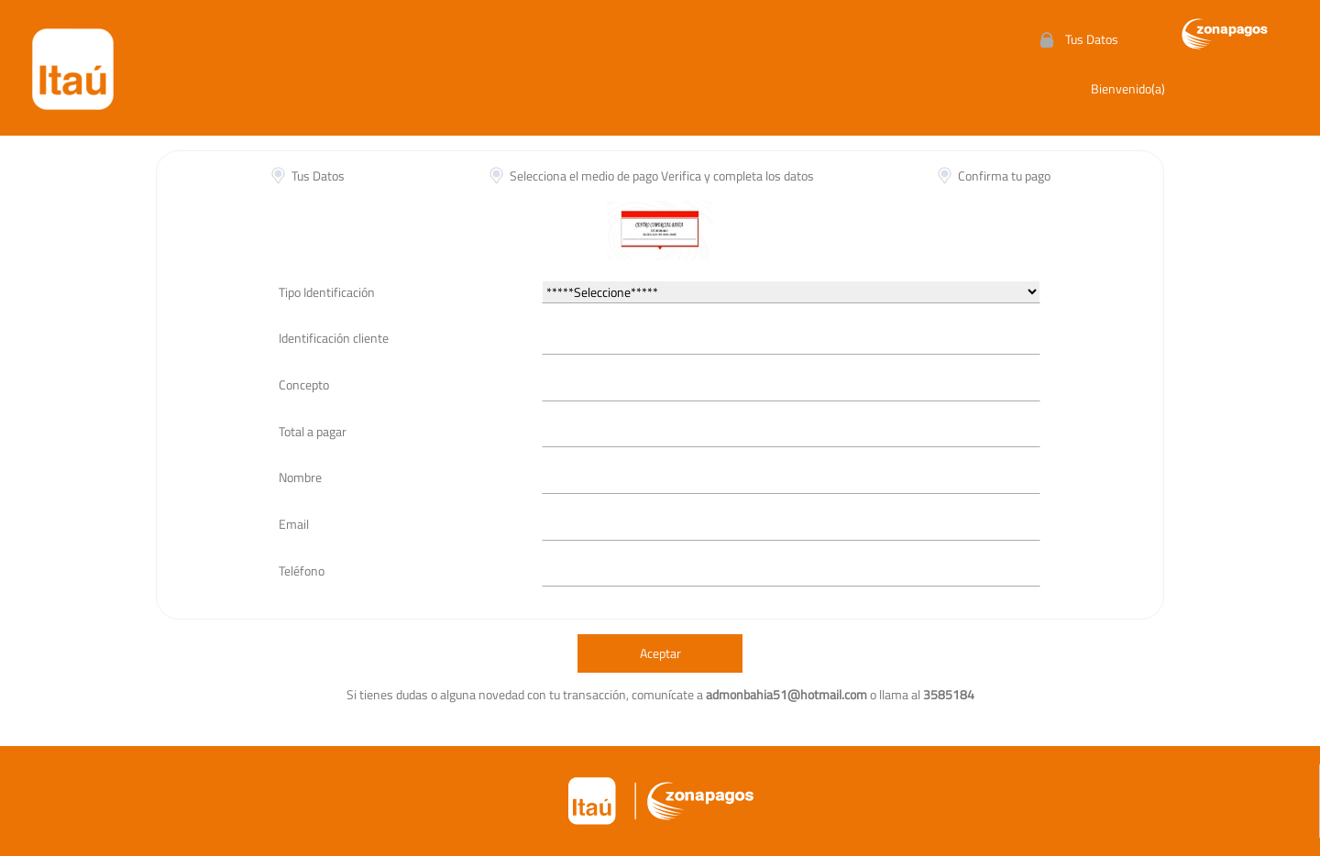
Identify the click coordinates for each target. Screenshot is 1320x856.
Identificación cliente (334, 337)
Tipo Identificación (327, 292)
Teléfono (301, 570)
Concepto (304, 384)
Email (294, 523)
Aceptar (660, 653)
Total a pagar (312, 431)
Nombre (300, 477)
